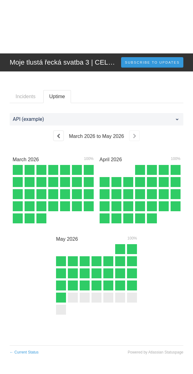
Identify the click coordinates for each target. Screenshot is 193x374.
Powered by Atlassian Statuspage (155, 352)
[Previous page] (58, 135)
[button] (152, 62)
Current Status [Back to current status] (24, 352)
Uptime (57, 96)
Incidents (25, 96)
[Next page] (134, 135)
